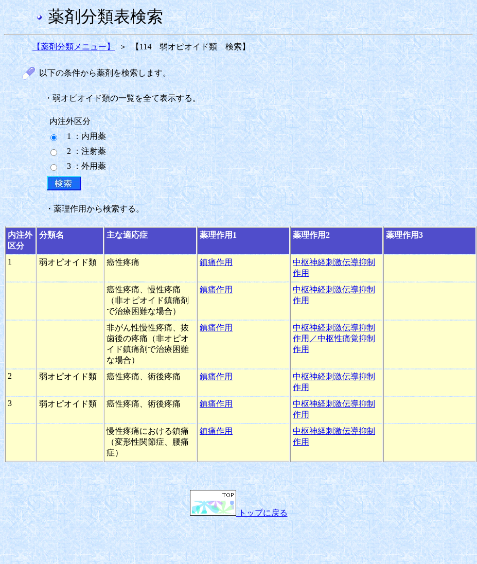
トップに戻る (239, 512)
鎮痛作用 (216, 262)
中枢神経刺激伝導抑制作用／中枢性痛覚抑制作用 (334, 338)
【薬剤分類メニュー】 (73, 46)
